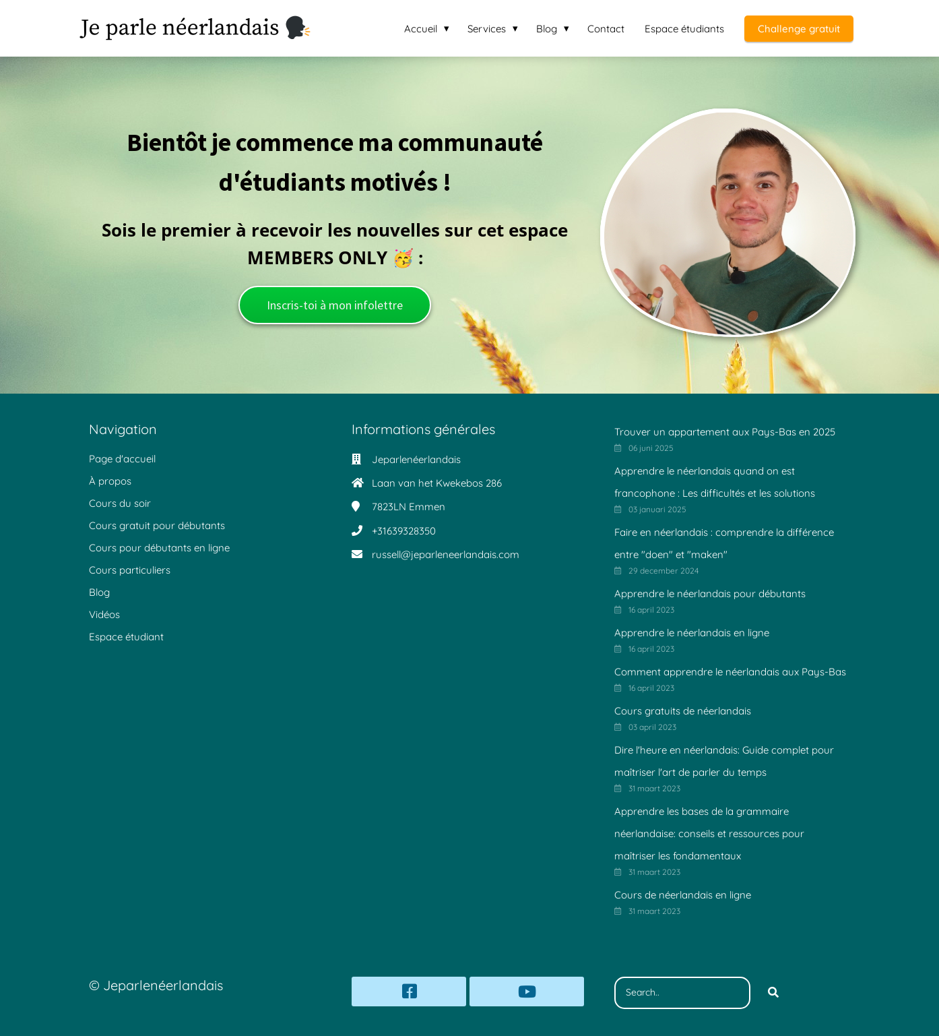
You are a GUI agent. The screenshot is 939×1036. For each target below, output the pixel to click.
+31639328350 (404, 530)
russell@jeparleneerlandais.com (445, 554)
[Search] (773, 993)
